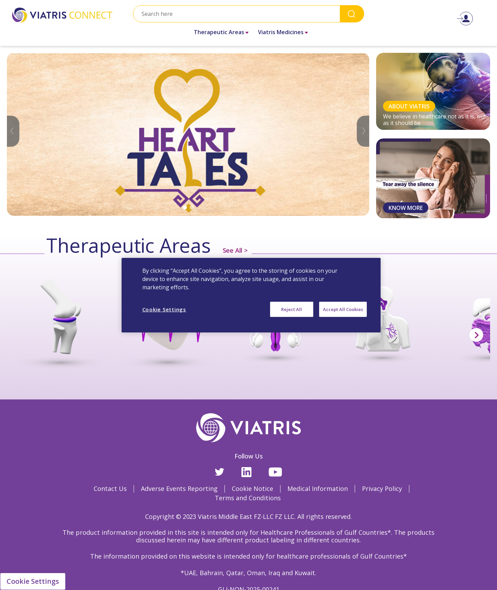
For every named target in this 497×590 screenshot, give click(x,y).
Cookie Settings (33, 581)
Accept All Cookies (343, 309)
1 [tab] (185, 207)
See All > (235, 250)
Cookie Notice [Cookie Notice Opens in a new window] (252, 488)
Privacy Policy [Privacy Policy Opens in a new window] (382, 488)
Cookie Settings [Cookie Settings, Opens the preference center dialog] (164, 309)
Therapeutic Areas (219, 32)
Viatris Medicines (281, 32)
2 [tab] (192, 207)
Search (352, 13)
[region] (251, 295)
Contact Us (110, 488)
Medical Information (317, 488)
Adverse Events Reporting (179, 488)
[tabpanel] (188, 134)
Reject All (291, 309)
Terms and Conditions (248, 498)
